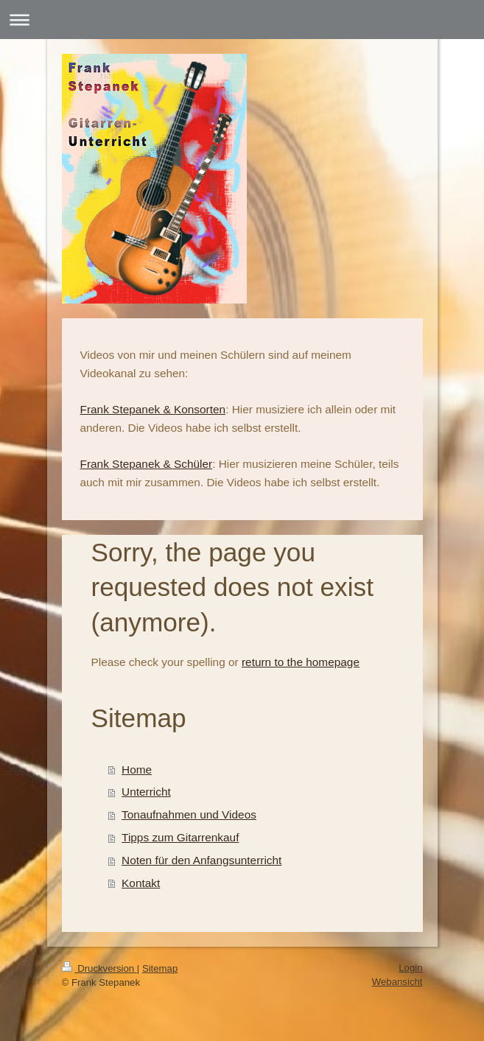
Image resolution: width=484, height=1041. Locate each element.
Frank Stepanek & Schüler (146, 464)
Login (410, 967)
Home (137, 769)
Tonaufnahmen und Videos (189, 814)
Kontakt (141, 883)
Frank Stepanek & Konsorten (153, 409)
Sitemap (160, 968)
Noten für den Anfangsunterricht (201, 860)
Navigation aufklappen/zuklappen (242, 19)
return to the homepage (301, 662)
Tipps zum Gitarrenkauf (180, 837)
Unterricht (146, 791)
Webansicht (397, 981)
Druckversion (99, 968)
